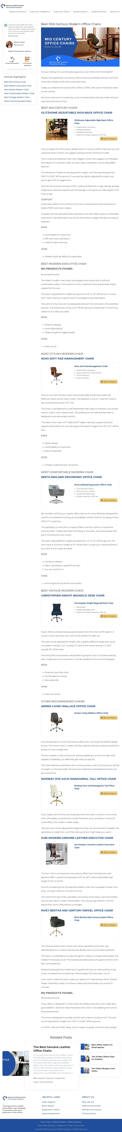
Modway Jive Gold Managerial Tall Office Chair (78, 778)
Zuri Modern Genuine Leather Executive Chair (77, 837)
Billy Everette (19, 45)
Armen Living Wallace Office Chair (68, 706)
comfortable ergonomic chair (75, 72)
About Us (114, 12)
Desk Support (49, 1102)
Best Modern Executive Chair (17, 86)
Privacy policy (89, 1113)
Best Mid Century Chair (15, 82)
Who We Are (88, 1102)
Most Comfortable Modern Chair (19, 93)
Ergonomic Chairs (61, 12)
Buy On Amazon (110, 139)
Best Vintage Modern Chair (17, 97)
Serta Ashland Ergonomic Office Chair (71, 477)
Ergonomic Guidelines (39, 12)
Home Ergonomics (51, 1113)
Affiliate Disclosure (91, 1110)
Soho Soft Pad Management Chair (67, 358)
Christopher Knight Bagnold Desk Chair (72, 595)
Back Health (48, 1106)
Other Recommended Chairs (18, 101)
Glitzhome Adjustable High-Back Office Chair (76, 112)
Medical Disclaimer (91, 1106)
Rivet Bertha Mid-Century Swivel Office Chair (77, 910)
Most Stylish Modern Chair (16, 89)
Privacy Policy (46, 1122)
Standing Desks (80, 12)
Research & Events (17, 12)
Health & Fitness (98, 12)
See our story (13, 36)
